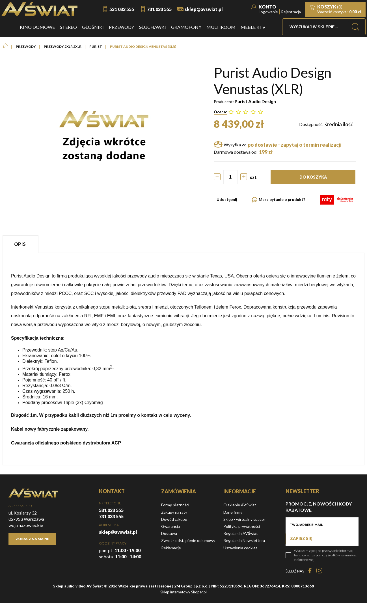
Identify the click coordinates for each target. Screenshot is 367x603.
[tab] (21, 244)
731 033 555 (159, 9)
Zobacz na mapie (32, 539)
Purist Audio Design (255, 101)
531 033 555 (121, 9)
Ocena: (220, 111)
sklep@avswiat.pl (204, 9)
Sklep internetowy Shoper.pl (183, 592)
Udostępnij (227, 199)
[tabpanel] (183, 359)
